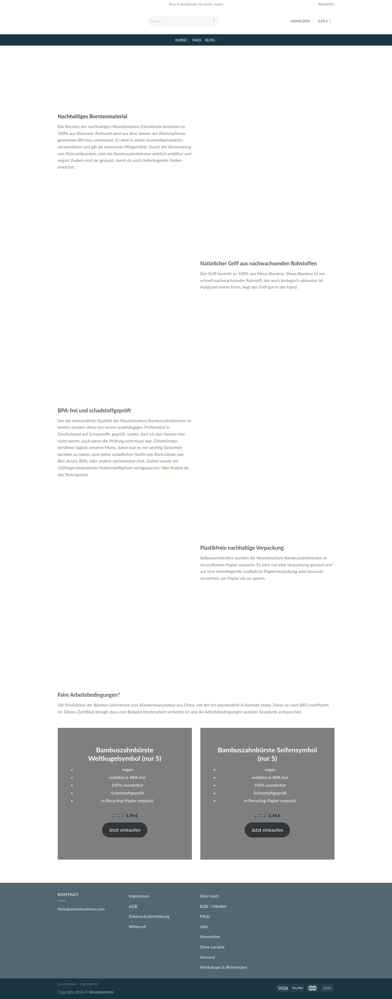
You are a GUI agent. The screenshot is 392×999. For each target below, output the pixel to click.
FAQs (196, 40)
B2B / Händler (213, 906)
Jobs (204, 926)
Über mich (209, 895)
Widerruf (137, 926)
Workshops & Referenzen (223, 966)
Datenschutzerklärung (149, 916)
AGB (133, 906)
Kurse (182, 39)
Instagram (68, 984)
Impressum (139, 895)
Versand (207, 956)
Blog (211, 39)
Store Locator (212, 946)
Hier (165, 467)
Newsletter (210, 936)
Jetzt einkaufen (125, 830)
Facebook (89, 984)
